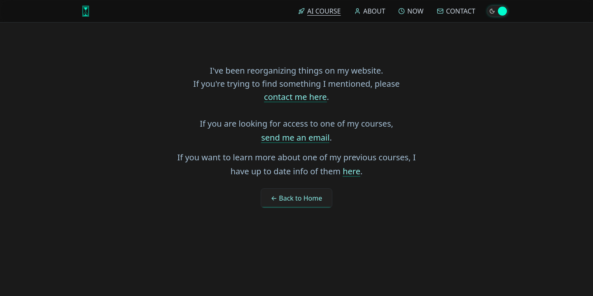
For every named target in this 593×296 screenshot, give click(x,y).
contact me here (295, 96)
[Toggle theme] (497, 11)
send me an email (295, 137)
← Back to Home (296, 198)
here (351, 171)
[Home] (85, 11)
